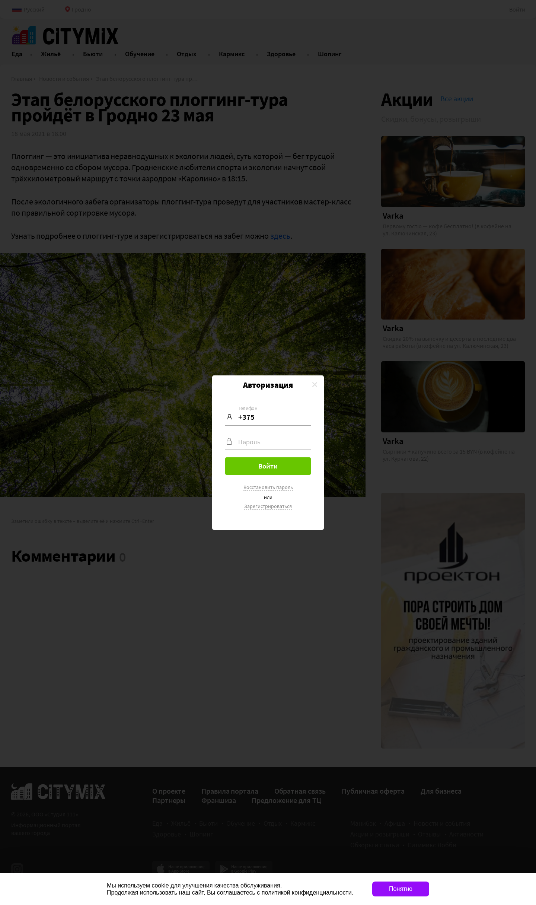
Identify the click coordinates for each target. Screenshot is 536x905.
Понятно (400, 889)
